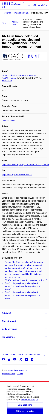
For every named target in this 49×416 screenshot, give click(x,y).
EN (34, 5)
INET (12, 355)
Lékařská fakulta (8, 120)
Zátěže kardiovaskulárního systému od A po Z (26, 280)
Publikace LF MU (39, 13)
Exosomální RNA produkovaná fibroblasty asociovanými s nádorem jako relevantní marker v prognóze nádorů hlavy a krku (24, 265)
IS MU (5, 355)
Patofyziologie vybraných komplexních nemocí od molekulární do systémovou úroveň (22, 286)
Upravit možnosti (29, 403)
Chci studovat (9, 321)
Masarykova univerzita (17, 370)
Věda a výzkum (9, 329)
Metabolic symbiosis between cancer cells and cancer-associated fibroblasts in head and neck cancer (24, 274)
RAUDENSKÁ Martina (27, 75)
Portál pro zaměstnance (29, 355)
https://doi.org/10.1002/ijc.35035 (17, 175)
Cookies (20, 374)
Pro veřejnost (8, 337)
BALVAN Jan (7, 81)
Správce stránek (8, 374)
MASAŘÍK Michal (9, 78)
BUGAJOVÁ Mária (9, 75)
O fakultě (6, 313)
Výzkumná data (21, 13)
